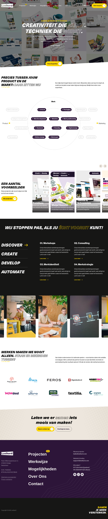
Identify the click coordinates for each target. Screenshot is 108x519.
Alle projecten (9, 198)
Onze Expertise (54, 63)
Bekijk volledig (54, 45)
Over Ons (58, 5)
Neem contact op (45, 429)
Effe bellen (85, 6)
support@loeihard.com (81, 461)
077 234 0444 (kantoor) (81, 467)
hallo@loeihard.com (80, 454)
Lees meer (44, 258)
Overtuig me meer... (63, 429)
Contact (68, 5)
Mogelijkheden (45, 6)
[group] (46, 191)
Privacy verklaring (6, 479)
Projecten (22, 5)
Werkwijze (33, 5)
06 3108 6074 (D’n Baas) (81, 470)
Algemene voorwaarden (8, 477)
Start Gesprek (99, 5)
